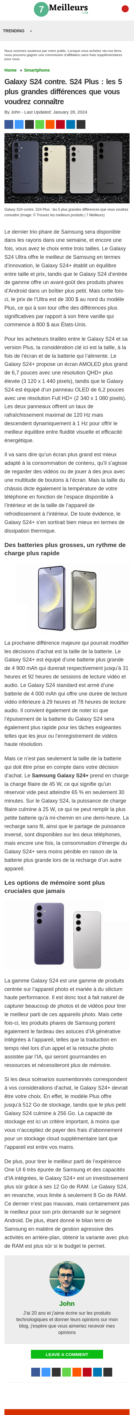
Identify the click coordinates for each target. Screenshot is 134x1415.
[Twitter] (19, 124)
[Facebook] (8, 124)
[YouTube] (125, 8)
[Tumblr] (29, 124)
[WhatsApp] (39, 124)
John (67, 1304)
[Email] (81, 124)
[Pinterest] (60, 124)
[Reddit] (50, 124)
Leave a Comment (67, 1354)
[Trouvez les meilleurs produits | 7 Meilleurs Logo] (63, 9)
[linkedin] (70, 124)
